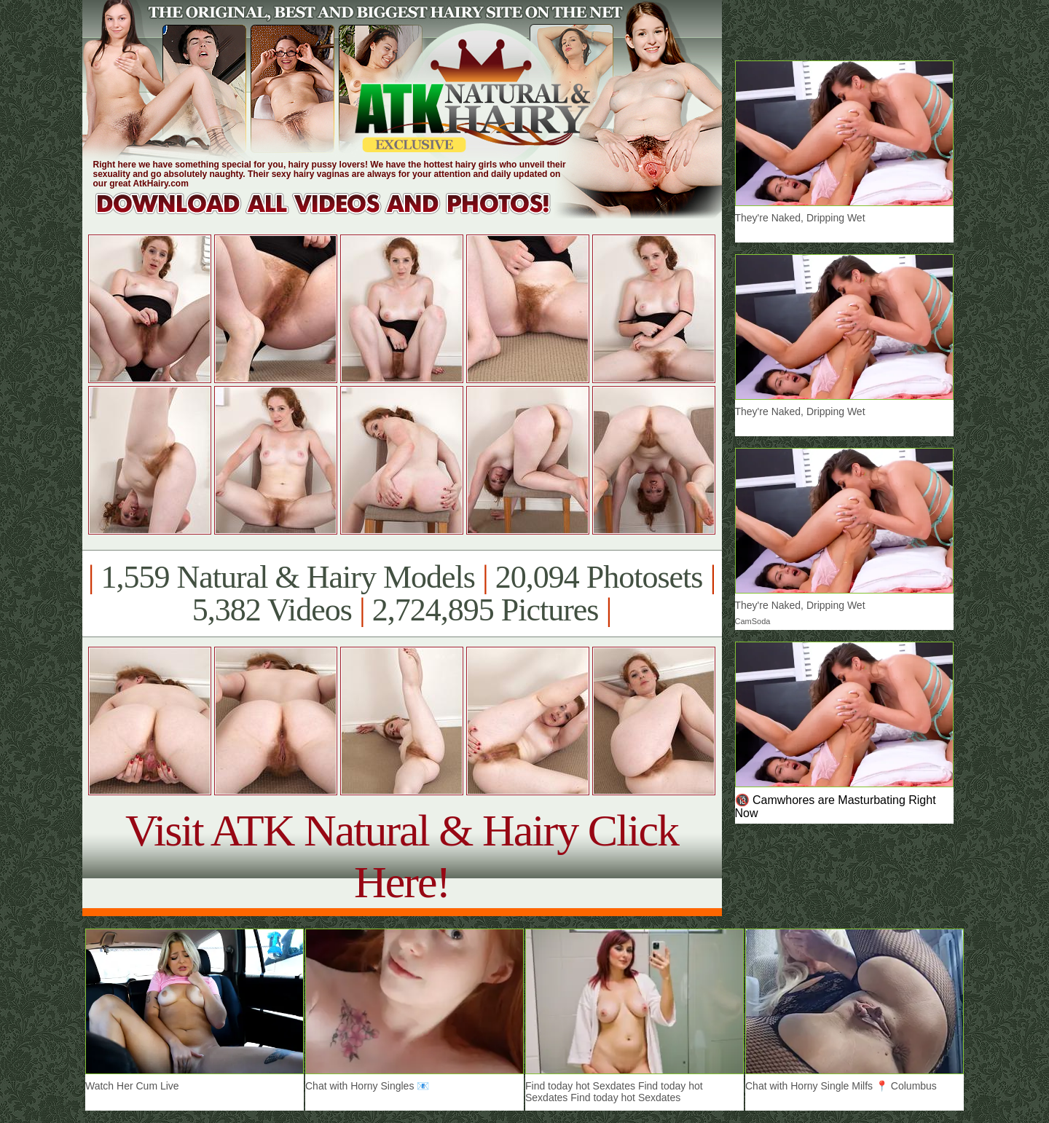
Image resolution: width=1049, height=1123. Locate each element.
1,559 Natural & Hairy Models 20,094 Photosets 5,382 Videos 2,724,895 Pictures (401, 593)
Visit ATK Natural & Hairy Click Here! (401, 856)
